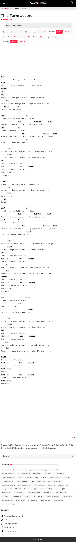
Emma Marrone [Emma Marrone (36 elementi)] (7, 481)
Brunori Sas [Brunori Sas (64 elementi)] (49, 473)
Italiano (59, 31)
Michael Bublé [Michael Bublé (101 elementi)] (19, 492)
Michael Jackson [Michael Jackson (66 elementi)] (34, 492)
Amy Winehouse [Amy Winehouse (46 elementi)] (42, 470)
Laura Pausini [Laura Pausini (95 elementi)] (7, 489)
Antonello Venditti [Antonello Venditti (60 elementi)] (8, 473)
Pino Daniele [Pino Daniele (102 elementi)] (16, 496)
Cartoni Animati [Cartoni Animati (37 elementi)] (40, 477)
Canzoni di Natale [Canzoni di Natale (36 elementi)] (8, 477)
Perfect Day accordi (11, 531)
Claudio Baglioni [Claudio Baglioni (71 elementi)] (55, 477)
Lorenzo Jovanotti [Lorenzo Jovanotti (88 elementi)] (30, 489)
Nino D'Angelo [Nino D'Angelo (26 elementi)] (61, 492)
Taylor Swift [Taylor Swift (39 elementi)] (20, 500)
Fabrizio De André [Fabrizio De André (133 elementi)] (38, 481)
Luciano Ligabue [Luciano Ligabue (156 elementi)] (46, 489)
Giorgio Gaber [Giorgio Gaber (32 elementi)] (63, 485)
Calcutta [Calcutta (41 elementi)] (60, 473)
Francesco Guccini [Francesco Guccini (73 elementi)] (8, 485)
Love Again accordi (10, 524)
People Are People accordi (13, 516)
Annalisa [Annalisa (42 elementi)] (54, 470)
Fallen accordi (9, 520)
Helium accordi (9, 527)
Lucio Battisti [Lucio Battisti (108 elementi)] (60, 489)
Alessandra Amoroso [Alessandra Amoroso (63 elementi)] (25, 470)
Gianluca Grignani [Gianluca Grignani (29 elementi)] (24, 485)
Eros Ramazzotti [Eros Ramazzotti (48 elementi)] (22, 481)
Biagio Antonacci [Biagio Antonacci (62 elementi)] (24, 473)
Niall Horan (7, 20)
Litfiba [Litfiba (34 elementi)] (18, 489)
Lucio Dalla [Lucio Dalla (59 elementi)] (6, 492)
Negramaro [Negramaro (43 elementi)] (48, 492)
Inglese (67, 31)
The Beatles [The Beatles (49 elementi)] (32, 500)
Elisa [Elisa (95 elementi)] (67, 477)
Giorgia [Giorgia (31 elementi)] (51, 485)
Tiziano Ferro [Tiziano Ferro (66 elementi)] (45, 500)
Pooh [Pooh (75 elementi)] (27, 496)
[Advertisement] (38, 60)
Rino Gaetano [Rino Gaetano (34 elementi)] (67, 496)
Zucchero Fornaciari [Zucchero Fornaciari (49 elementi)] (9, 504)
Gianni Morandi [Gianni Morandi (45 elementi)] (39, 485)
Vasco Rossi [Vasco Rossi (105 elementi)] (58, 500)
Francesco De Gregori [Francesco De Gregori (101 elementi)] (55, 481)
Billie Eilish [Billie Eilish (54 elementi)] (37, 473)
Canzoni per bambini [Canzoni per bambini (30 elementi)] (25, 477)
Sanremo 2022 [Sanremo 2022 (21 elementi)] (7, 500)
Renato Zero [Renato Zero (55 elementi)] (38, 496)
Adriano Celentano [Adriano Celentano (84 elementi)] (8, 470)
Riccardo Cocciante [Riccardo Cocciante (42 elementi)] (52, 496)
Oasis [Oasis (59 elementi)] (5, 496)
